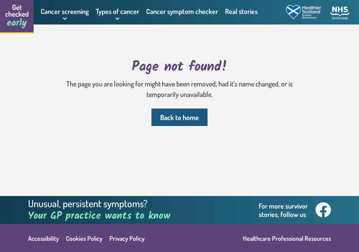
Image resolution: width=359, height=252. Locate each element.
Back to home (179, 117)
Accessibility (43, 238)
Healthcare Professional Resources (287, 238)
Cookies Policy (84, 238)
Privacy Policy (126, 238)
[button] (65, 12)
